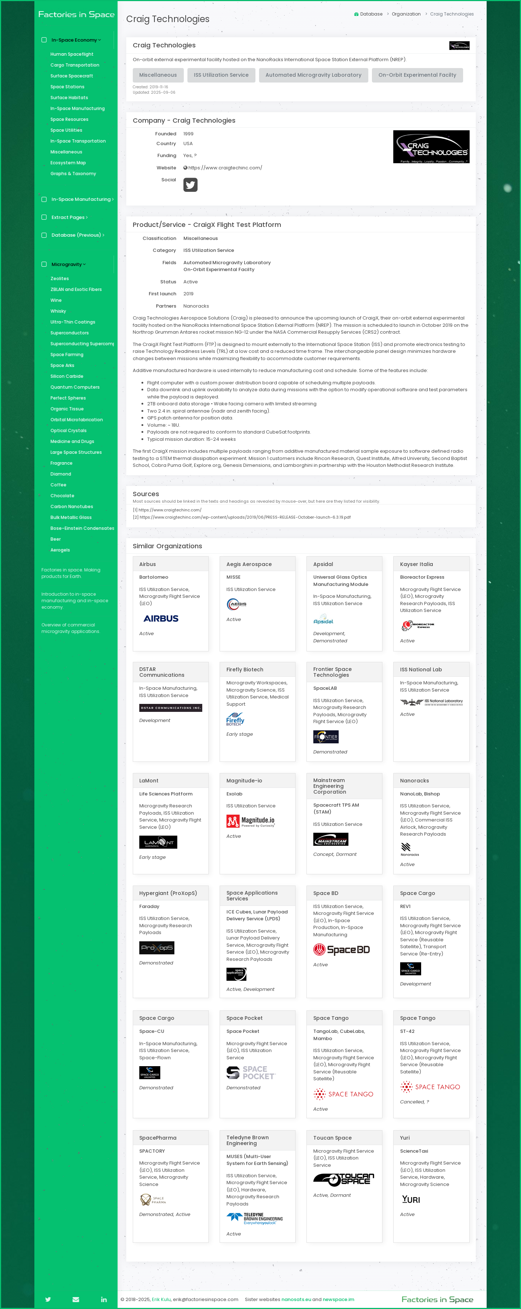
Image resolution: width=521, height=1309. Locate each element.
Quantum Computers (73, 387)
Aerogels (58, 550)
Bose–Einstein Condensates (80, 528)
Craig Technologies (170, 19)
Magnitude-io (246, 780)
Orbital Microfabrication (75, 420)
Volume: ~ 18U (165, 425)
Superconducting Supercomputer (80, 344)
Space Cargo (418, 893)
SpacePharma (160, 1144)
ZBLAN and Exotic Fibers (74, 289)
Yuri (405, 1144)
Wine (54, 300)
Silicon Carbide (65, 376)
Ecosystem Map (66, 163)
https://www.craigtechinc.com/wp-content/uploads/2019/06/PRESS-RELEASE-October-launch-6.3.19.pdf (247, 517)
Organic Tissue (65, 409)
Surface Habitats (67, 97)
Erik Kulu (163, 1299)
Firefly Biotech (246, 669)
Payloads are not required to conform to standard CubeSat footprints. (231, 431)
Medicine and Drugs (70, 441)
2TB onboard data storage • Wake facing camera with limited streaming (234, 403)
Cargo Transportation (73, 65)
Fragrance (60, 463)
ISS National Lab (421, 669)
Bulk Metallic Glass (69, 517)
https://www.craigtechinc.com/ (225, 167)
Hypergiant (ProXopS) (170, 893)
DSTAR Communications (164, 672)
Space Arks (61, 365)
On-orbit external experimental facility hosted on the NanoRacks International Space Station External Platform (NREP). (272, 59)
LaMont (151, 780)
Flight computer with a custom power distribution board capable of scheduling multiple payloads (263, 382)
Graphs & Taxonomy (71, 173)
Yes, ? (192, 155)
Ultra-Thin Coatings (71, 322)
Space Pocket (246, 1025)
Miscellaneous (64, 152)
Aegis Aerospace (250, 564)
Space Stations (66, 87)
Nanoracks (415, 780)
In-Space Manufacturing (76, 108)
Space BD (326, 893)
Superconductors (68, 333)
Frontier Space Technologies (333, 672)
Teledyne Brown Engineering (249, 1147)
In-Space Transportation (76, 141)
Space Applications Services (253, 895)
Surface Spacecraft (70, 76)
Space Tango (332, 1025)
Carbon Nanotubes (70, 506)
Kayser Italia (417, 564)
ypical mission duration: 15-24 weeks (195, 439)
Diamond (59, 474)
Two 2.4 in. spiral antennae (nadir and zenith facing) (210, 411)
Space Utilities (64, 130)
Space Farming (65, 354)
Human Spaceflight (70, 54)
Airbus (149, 564)
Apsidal (324, 564)
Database (368, 14)
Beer (54, 539)
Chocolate (61, 496)
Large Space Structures (74, 452)
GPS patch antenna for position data (191, 417)
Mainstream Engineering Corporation (330, 786)
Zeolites (58, 278)
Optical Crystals (67, 430)
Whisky (56, 311)
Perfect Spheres (66, 398)
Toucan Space (333, 1144)
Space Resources (68, 119)
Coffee (57, 485)
